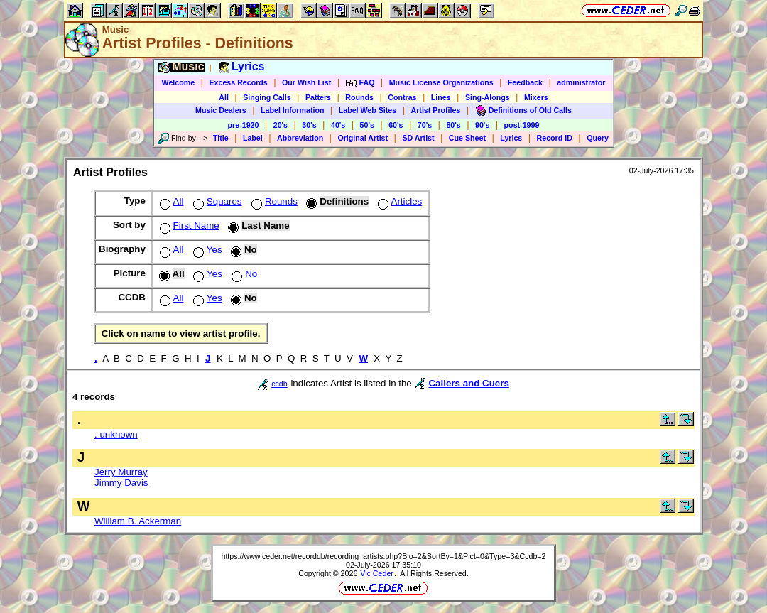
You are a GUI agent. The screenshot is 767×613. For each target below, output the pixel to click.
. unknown (116, 434)
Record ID (554, 138)
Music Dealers (220, 110)
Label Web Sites (368, 110)
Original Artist (362, 138)
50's (367, 125)
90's (482, 125)
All (224, 97)
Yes (206, 249)
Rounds (359, 97)
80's (453, 125)
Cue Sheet (467, 138)
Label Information (292, 110)
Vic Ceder (376, 573)
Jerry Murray (121, 472)
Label (253, 138)
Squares (216, 201)
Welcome (178, 82)
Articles (399, 201)
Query (598, 138)
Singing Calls (267, 97)
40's (338, 125)
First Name (188, 225)
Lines (441, 97)
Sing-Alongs (487, 97)
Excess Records (238, 82)
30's (309, 125)
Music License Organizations (441, 82)
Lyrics (511, 138)
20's (280, 125)
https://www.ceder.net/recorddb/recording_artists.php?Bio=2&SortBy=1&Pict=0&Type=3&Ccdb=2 (383, 556)
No (243, 273)
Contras (402, 97)
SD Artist (418, 138)
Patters (318, 97)
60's (395, 125)
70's (425, 125)
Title (221, 138)
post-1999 (522, 125)
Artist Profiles (436, 110)
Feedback (525, 82)
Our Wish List (306, 82)
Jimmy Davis (121, 482)
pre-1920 (243, 125)
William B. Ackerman (137, 521)
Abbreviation (300, 138)
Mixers (536, 97)
